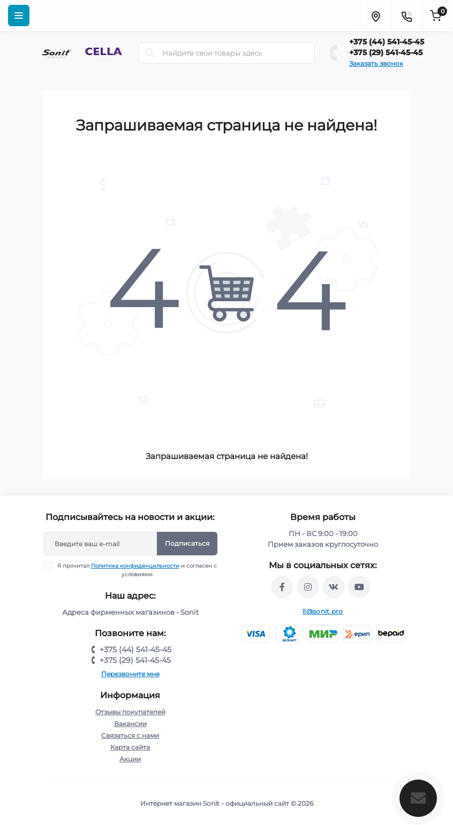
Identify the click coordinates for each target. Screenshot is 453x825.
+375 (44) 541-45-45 (386, 42)
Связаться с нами (130, 735)
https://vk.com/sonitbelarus (333, 587)
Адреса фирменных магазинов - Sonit (130, 612)
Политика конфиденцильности (135, 565)
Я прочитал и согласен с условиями (137, 570)
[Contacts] (406, 15)
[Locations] (375, 15)
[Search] (150, 53)
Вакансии (130, 724)
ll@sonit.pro (323, 611)
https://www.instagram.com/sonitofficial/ (308, 587)
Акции (130, 759)
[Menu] (18, 15)
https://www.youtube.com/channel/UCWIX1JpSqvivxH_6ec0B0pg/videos (359, 587)
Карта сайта (130, 747)
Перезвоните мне (130, 674)
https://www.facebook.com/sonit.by (282, 587)
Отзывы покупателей (130, 712)
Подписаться (187, 543)
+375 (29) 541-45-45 (385, 52)
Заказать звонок (376, 63)
